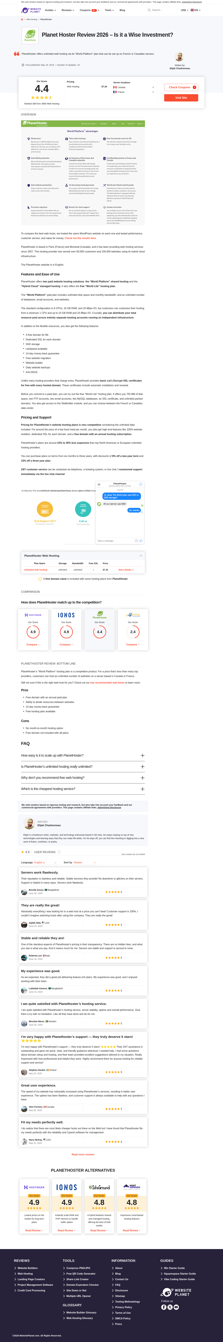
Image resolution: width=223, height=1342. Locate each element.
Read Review (33, 1230)
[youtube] (176, 1307)
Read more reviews (83, 1154)
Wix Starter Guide (174, 1268)
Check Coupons (182, 87)
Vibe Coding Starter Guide (179, 1279)
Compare (31, 644)
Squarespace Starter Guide (180, 1273)
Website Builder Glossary (81, 1312)
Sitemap (120, 1296)
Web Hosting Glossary (79, 1318)
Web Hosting (25, 1273)
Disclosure (121, 1290)
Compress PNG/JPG (78, 1268)
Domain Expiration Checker (82, 1285)
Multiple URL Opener (78, 1296)
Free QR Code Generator (81, 1273)
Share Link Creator (77, 1279)
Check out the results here (80, 238)
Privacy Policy (123, 1307)
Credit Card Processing (31, 1290)
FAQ (117, 1285)
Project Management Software (35, 1285)
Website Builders (28, 1268)
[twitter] (170, 1307)
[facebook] (163, 1307)
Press (118, 1324)
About (118, 1268)
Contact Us (121, 1279)
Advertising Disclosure (192, 2)
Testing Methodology (127, 1301)
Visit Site (181, 97)
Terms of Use (123, 1313)
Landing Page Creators (31, 1279)
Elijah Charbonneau (180, 68)
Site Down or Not (76, 1290)
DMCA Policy (123, 1318)
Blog (118, 1273)
